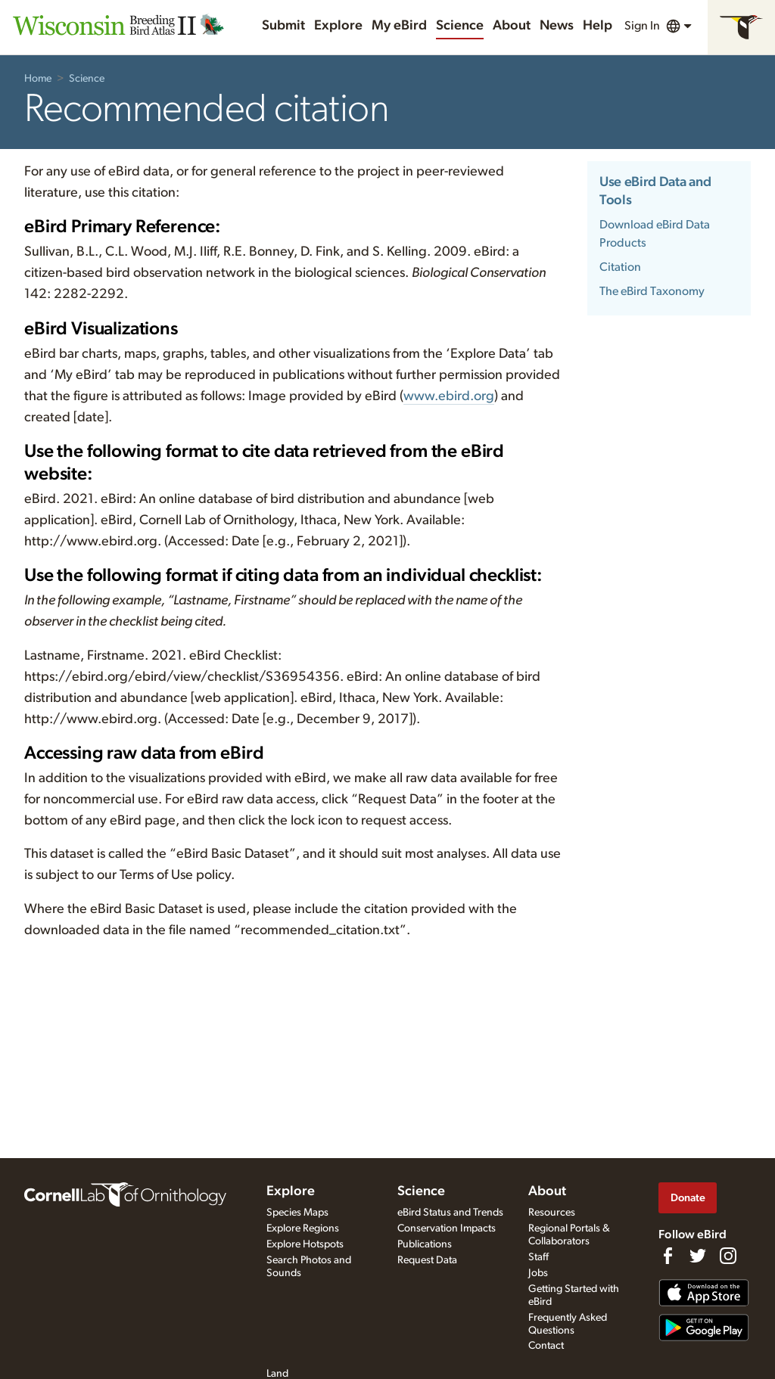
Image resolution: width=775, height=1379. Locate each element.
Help (597, 26)
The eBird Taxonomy (652, 291)
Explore (338, 26)
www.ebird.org (448, 396)
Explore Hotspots (305, 1244)
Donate (688, 1198)
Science (460, 26)
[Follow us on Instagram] (728, 1256)
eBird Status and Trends (450, 1212)
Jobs (538, 1273)
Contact (546, 1345)
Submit (283, 26)
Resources (551, 1212)
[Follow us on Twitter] (698, 1256)
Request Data (427, 1260)
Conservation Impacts (446, 1228)
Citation (620, 267)
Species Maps (297, 1212)
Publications (424, 1244)
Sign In (642, 26)
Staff (538, 1257)
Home (37, 78)
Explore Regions (302, 1228)
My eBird (399, 26)
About (512, 26)
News (557, 26)
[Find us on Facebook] (667, 1256)
